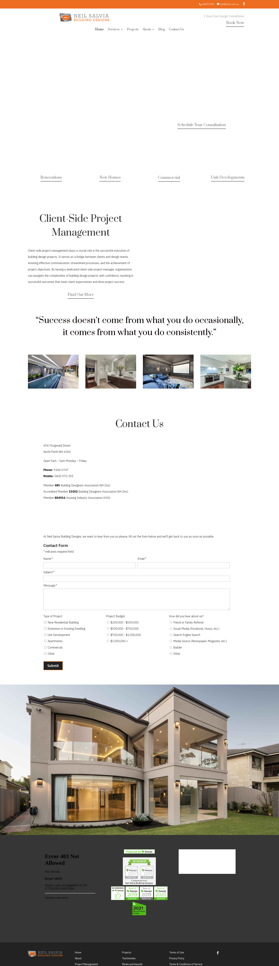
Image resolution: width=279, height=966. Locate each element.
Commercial (169, 177)
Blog (161, 29)
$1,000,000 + (119, 641)
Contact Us (176, 29)
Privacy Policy (176, 958)
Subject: (48, 572)
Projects (133, 29)
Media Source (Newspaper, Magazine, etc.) (200, 641)
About (147, 29)
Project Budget (115, 616)
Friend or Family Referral (188, 622)
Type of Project (52, 616)
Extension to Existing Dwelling (66, 628)
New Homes (110, 177)
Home (99, 29)
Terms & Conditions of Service (185, 964)
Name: (48, 558)
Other (51, 653)
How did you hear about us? (186, 616)
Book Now (235, 22)
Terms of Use (176, 952)
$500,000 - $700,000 (124, 628)
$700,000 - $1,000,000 (125, 635)
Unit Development (59, 635)
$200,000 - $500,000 (124, 622)
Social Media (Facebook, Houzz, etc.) (196, 628)
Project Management (86, 964)
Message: (50, 585)
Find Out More (81, 294)
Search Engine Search (186, 635)
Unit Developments (227, 177)
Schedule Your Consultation (201, 125)
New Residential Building (63, 622)
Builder (177, 647)
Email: (142, 558)
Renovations (51, 177)
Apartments (55, 641)
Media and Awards (132, 964)
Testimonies (129, 958)
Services (114, 29)
